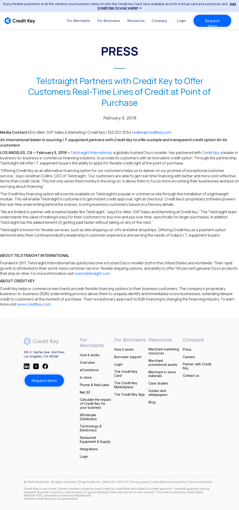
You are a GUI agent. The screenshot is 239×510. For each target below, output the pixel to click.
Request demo (212, 23)
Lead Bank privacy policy (169, 482)
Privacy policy (140, 482)
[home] (20, 20)
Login (181, 20)
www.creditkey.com (34, 304)
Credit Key (210, 152)
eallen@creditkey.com (152, 132)
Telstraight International (91, 152)
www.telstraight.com (92, 273)
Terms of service (200, 482)
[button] (79, 20)
